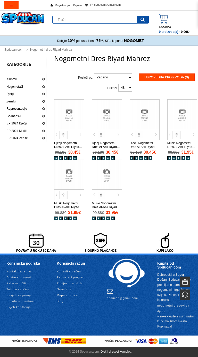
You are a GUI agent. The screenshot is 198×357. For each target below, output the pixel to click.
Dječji (10, 94)
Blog (60, 301)
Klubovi (11, 79)
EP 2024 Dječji (16, 123)
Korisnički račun (69, 271)
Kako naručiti (16, 283)
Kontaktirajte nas (19, 271)
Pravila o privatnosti (21, 301)
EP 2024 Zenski (17, 138)
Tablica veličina (18, 289)
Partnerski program (71, 277)
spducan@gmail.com (105, 4)
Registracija (62, 5)
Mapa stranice (67, 295)
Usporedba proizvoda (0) (166, 77)
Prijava (77, 5)
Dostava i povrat (18, 277)
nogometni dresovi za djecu (173, 308)
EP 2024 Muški (16, 131)
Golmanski (13, 116)
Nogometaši (14, 86)
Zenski (10, 101)
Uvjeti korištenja (18, 307)
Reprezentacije (16, 108)
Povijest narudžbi (70, 283)
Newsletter (65, 289)
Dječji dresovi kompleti (116, 351)
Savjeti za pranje (19, 295)
